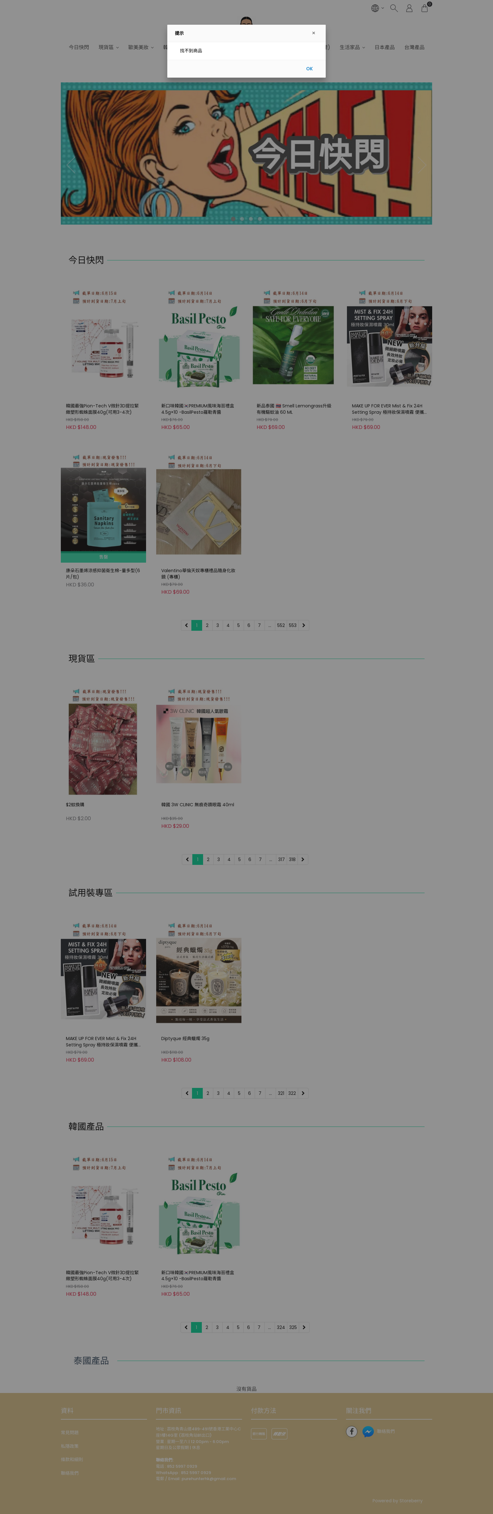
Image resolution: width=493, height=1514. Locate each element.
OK (309, 69)
